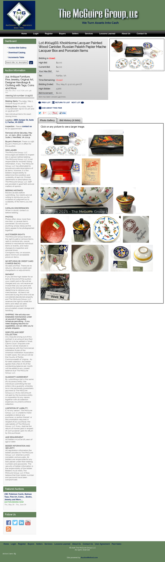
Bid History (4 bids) (70, 120)
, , (19, 121)
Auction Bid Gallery (17, 48)
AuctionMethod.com (89, 557)
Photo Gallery (47, 120)
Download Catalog (16, 52)
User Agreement (102, 544)
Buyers (62, 33)
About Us (126, 33)
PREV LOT (44, 102)
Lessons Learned (107, 33)
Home (24, 33)
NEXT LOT (78, 102)
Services (89, 33)
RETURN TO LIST (61, 102)
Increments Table (16, 57)
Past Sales (116, 544)
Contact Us (142, 33)
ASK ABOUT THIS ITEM (50, 108)
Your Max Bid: (45, 71)
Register (49, 33)
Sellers (75, 33)
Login (36, 33)
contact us (27, 126)
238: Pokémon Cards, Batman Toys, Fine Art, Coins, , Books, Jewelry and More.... (19, 499)
